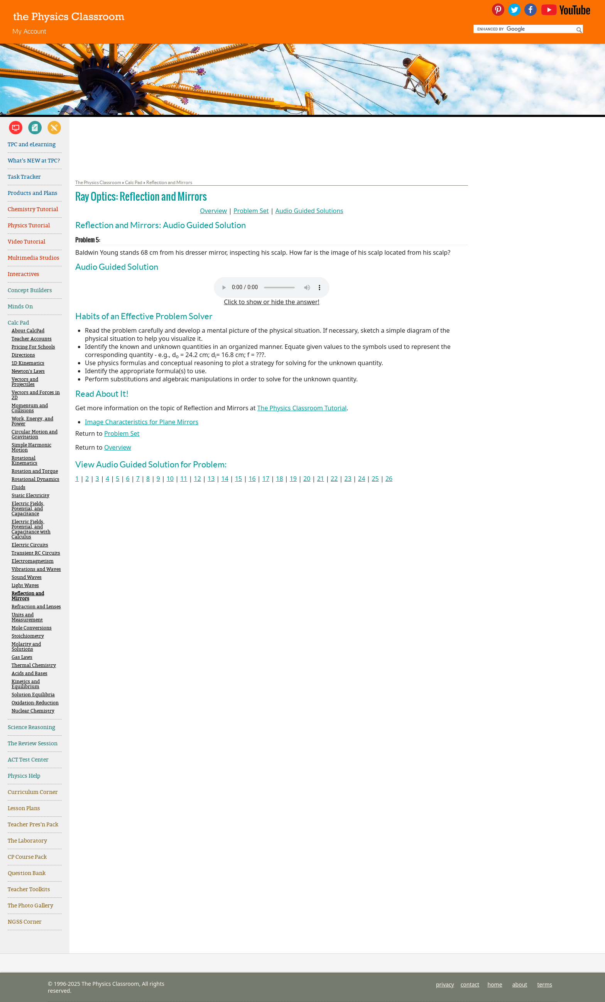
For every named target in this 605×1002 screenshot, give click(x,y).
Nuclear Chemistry (33, 711)
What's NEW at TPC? (34, 160)
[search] (527, 29)
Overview (213, 210)
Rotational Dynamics (35, 479)
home (494, 984)
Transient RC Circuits (36, 553)
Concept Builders (30, 290)
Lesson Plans (24, 808)
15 (238, 478)
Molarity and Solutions (26, 647)
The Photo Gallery (30, 905)
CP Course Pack (27, 857)
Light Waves (25, 585)
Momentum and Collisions (30, 408)
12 (197, 478)
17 (265, 478)
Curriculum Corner (33, 792)
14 (224, 478)
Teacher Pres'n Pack (33, 824)
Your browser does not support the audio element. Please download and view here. (272, 287)
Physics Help (24, 776)
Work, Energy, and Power (32, 421)
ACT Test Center (28, 760)
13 (211, 478)
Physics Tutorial (29, 225)
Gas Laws (22, 657)
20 (306, 478)
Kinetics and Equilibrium (26, 684)
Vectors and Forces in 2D (36, 395)
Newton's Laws (28, 371)
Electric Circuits (30, 545)
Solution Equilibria (33, 694)
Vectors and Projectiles (25, 382)
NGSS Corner (25, 922)
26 (388, 478)
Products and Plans (32, 193)
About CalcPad (28, 330)
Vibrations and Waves (36, 569)
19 (293, 478)
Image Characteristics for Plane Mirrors (141, 422)
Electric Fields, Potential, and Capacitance (28, 508)
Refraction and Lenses (36, 606)
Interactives (23, 274)
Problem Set (251, 210)
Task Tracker (24, 177)
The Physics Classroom (98, 182)
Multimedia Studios (33, 258)
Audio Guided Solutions (309, 210)
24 (361, 478)
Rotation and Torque (35, 471)
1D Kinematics (28, 363)
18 (279, 478)
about (519, 984)
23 (348, 478)
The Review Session (32, 743)
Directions (23, 355)
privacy (445, 984)
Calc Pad (18, 323)
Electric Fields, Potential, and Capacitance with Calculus (31, 530)
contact (470, 984)
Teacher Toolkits (29, 889)
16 (251, 478)
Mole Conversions (32, 628)
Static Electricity (30, 495)
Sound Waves (27, 577)
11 (183, 478)
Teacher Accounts (32, 339)
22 (334, 478)
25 (375, 478)
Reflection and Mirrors (28, 596)
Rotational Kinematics (24, 461)
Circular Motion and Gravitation (34, 435)
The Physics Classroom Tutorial (302, 408)
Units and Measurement (27, 618)
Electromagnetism (33, 561)
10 (170, 478)
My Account (29, 31)
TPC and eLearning (32, 144)
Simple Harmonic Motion (31, 448)
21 (320, 478)
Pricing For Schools (33, 347)
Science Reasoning (31, 727)
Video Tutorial (26, 242)
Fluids (18, 487)
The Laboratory (27, 841)
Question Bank (27, 873)
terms (544, 984)
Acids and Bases (29, 673)
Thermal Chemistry (34, 665)
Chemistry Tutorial (33, 209)
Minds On (20, 306)
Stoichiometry (28, 636)
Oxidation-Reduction (35, 703)
